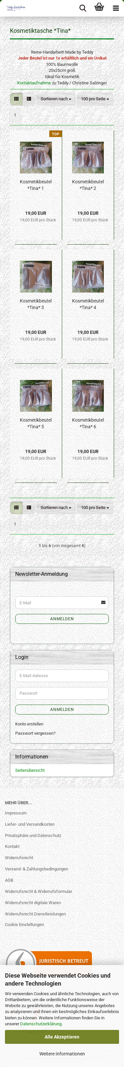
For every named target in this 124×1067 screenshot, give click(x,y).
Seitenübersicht (30, 770)
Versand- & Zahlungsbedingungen (36, 868)
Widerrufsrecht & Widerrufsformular (38, 891)
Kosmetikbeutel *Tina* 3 (36, 304)
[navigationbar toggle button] (115, 8)
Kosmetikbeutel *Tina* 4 (88, 304)
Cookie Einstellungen (24, 924)
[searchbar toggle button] (82, 8)
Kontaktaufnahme (34, 82)
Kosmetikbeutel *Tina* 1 (36, 185)
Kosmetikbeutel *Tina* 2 (88, 185)
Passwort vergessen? (35, 733)
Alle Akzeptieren (62, 1037)
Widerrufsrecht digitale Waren (33, 902)
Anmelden (62, 619)
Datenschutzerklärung (41, 1023)
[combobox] (56, 99)
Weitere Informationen (62, 1053)
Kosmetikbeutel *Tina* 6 (88, 423)
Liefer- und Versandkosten (30, 824)
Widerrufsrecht (19, 857)
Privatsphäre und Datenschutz (33, 835)
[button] (16, 99)
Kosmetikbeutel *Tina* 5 (36, 423)
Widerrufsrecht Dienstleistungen (35, 913)
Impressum (15, 813)
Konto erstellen (29, 723)
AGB (9, 880)
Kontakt (12, 846)
